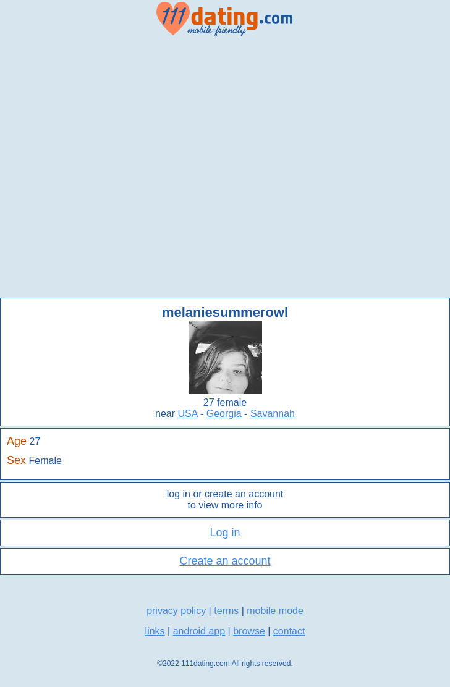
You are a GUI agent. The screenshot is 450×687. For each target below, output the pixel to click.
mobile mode (275, 610)
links (155, 631)
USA (188, 413)
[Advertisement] (127, 167)
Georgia (224, 413)
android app (199, 631)
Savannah (272, 413)
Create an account (224, 561)
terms (226, 610)
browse (249, 631)
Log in (225, 532)
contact (289, 631)
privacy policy (176, 610)
